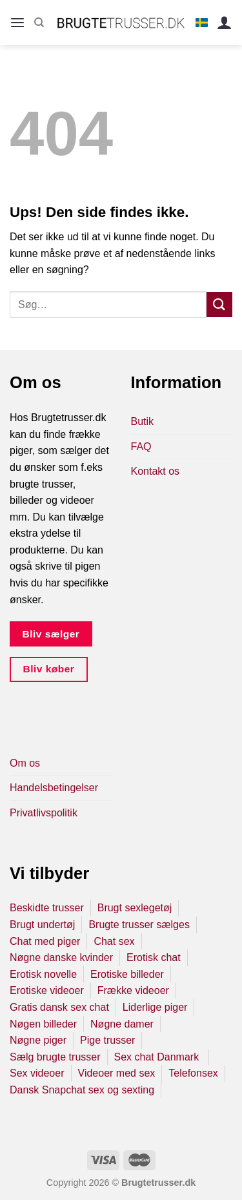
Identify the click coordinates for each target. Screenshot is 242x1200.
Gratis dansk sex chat (59, 1007)
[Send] (219, 304)
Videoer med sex (117, 1073)
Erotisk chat (153, 957)
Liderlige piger (155, 1007)
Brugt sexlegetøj (134, 907)
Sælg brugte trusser (55, 1056)
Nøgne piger (38, 1040)
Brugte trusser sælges (139, 924)
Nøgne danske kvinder (61, 957)
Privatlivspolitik (43, 812)
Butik (142, 421)
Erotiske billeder (127, 974)
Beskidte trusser (47, 907)
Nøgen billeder (43, 1024)
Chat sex (114, 941)
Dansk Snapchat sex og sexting (82, 1089)
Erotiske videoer (47, 990)
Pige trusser (107, 1040)
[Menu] (17, 23)
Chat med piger (45, 941)
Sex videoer (37, 1073)
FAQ (141, 446)
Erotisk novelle (43, 974)
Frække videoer (133, 990)
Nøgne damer (122, 1024)
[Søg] (39, 22)
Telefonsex (193, 1073)
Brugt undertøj (42, 924)
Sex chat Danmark (158, 1056)
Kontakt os (155, 471)
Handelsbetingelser (54, 787)
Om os (25, 763)
